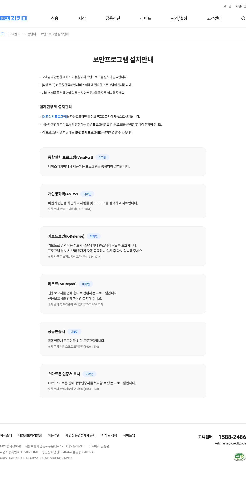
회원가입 (241, 6)
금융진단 (113, 18)
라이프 (145, 18)
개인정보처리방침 (30, 435)
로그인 (227, 6)
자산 (82, 18)
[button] (243, 18)
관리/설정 (179, 18)
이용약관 (54, 435)
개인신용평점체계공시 (80, 435)
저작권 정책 (109, 435)
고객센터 (214, 18)
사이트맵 (129, 435)
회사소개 (6, 435)
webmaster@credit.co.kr (230, 443)
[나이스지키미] (13, 18)
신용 (54, 18)
